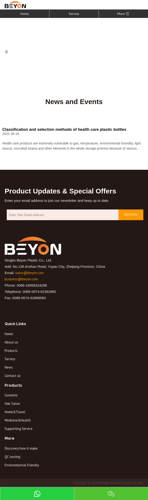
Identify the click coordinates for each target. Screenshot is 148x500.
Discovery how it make (21, 448)
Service (74, 14)
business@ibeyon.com (21, 279)
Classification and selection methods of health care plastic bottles (64, 129)
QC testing (12, 456)
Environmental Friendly (22, 465)
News (9, 367)
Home (24, 14)
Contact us (13, 375)
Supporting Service (19, 428)
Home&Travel (15, 412)
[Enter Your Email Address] (61, 215)
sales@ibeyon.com (29, 273)
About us (11, 342)
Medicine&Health (18, 420)
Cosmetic (11, 395)
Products (11, 350)
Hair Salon (12, 403)
